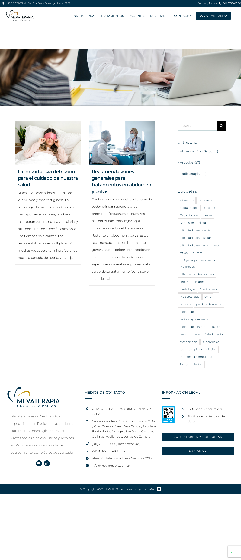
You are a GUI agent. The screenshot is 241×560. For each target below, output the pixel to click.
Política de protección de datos (206, 419)
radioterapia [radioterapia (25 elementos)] (188, 311)
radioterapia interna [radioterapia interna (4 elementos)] (193, 327)
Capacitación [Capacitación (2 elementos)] (189, 215)
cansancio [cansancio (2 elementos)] (210, 208)
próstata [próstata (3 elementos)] (185, 304)
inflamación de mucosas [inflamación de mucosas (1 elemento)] (197, 274)
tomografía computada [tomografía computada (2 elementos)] (196, 357)
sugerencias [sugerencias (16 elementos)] (210, 342)
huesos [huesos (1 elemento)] (197, 253)
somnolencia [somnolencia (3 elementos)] (189, 342)
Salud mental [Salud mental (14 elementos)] (214, 334)
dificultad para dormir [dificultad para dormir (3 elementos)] (195, 230)
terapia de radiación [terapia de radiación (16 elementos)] (203, 349)
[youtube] (39, 463)
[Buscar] (221, 126)
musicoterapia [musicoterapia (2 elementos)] (190, 296)
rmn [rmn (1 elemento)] (197, 334)
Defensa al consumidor (205, 409)
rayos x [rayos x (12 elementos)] (184, 334)
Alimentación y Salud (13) (199, 151)
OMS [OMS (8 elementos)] (207, 296)
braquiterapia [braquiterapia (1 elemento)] (189, 208)
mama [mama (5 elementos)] (200, 281)
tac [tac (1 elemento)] (182, 349)
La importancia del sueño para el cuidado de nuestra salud (48, 178)
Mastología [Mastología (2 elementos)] (187, 289)
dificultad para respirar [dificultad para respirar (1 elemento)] (195, 238)
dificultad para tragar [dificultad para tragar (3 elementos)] (194, 245)
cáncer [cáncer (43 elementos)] (207, 215)
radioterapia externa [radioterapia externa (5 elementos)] (194, 319)
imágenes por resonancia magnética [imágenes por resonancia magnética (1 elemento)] (197, 263)
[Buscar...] (197, 126)
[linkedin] (47, 463)
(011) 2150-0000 (231, 3)
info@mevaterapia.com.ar (111, 465)
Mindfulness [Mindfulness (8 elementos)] (208, 289)
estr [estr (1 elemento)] (216, 245)
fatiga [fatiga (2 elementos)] (184, 253)
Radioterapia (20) (193, 174)
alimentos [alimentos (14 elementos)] (187, 200)
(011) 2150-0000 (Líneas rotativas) (116, 444)
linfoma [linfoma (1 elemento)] (185, 281)
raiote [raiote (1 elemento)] (216, 327)
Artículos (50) (190, 162)
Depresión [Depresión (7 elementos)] (187, 222)
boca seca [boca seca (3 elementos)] (205, 200)
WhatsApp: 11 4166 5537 (109, 451)
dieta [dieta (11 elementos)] (202, 222)
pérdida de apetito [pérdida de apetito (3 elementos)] (209, 304)
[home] (33, 391)
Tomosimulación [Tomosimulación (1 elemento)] (191, 364)
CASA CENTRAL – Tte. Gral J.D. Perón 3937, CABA (122, 411)
